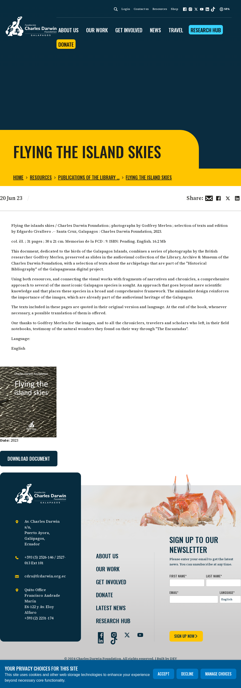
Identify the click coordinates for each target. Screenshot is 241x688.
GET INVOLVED (128, 30)
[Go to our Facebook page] (99, 633)
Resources (160, 9)
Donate (66, 44)
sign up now (186, 636)
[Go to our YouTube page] (138, 633)
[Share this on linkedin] (237, 197)
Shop (174, 9)
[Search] (116, 9)
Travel (176, 30)
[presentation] (205, 616)
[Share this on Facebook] (218, 197)
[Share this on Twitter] (228, 197)
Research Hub (206, 30)
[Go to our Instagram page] (112, 633)
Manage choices (218, 674)
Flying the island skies (149, 177)
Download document (29, 458)
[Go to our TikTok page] (112, 639)
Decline (187, 674)
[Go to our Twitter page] (125, 633)
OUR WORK (97, 30)
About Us (107, 556)
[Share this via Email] (209, 197)
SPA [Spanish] (225, 9)
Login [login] (125, 9)
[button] (185, 9)
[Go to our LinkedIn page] (99, 639)
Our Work (108, 568)
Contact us (141, 9)
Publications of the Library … (89, 177)
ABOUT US (68, 30)
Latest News (111, 607)
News (155, 30)
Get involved (111, 581)
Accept (163, 674)
